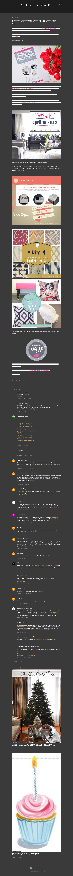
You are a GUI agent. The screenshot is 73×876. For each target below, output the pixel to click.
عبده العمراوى (20, 416)
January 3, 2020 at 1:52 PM (23, 445)
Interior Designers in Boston (45, 601)
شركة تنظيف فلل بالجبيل (23, 428)
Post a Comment (17, 661)
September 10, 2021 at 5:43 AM (24, 522)
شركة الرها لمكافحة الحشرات (24, 435)
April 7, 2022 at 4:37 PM (23, 558)
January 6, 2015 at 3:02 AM (23, 411)
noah (18, 598)
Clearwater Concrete (23, 608)
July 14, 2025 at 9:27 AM (23, 617)
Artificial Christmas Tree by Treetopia (33, 744)
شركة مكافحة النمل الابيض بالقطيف (26, 423)
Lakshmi (19, 588)
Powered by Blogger (36, 868)
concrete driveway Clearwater (50, 612)
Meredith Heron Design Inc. (29, 102)
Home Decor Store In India (25, 473)
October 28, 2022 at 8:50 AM (24, 603)
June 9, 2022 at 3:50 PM (23, 571)
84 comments (19, 857)
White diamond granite (30, 531)
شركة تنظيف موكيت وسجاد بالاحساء (26, 438)
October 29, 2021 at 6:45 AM (24, 534)
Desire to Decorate (33, 5)
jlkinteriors (20, 563)
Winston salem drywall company (26, 655)
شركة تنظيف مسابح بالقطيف (24, 425)
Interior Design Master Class (49, 28)
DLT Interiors (23, 494)
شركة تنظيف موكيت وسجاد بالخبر (25, 440)
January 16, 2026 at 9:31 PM (24, 657)
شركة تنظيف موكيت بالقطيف (24, 426)
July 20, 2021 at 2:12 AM (23, 509)
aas (18, 527)
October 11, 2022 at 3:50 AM (24, 583)
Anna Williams (41, 871)
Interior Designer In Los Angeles (49, 565)
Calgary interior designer (52, 507)
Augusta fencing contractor (25, 626)
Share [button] (13, 380)
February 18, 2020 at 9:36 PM (24, 455)
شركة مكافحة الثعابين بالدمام (24, 437)
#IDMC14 (17, 36)
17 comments (19, 748)
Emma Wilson (21, 403)
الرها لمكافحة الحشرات (23, 434)
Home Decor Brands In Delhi (25, 481)
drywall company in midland (25, 637)
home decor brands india (53, 464)
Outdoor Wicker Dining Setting (26, 409)
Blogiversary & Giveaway (25, 854)
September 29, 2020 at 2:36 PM (25, 468)
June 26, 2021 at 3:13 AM (23, 497)
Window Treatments (49, 555)
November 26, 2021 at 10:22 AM (25, 548)
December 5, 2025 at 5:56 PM (24, 642)
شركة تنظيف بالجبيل (22, 429)
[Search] (60, 4)
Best (18, 553)
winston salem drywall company (26, 646)
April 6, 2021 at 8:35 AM (23, 484)
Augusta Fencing (22, 622)
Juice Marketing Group (35, 383)
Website (19, 396)
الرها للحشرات (20, 432)
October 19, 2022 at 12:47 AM (24, 593)
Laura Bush (20, 460)
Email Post (19, 380)
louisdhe (19, 502)
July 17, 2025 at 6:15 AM (22, 632)
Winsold (19, 514)
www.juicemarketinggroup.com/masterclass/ (38, 370)
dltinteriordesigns (22, 489)
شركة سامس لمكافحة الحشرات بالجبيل (27, 431)
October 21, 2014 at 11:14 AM (24, 398)
